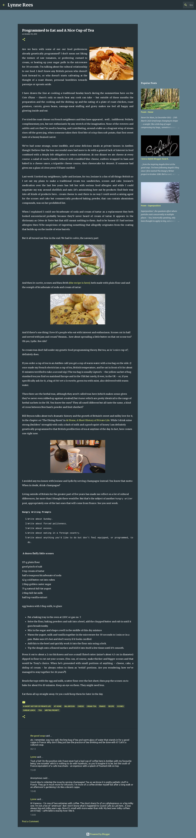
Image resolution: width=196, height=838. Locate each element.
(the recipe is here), (79, 282)
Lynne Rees (20, 5)
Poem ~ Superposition (151, 206)
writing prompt (52, 710)
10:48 (33, 791)
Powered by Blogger (98, 834)
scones (120, 706)
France (102, 706)
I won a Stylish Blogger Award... (155, 159)
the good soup (37, 735)
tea (40, 710)
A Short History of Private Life (37, 706)
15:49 (33, 770)
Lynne (33, 757)
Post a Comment (30, 821)
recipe (111, 706)
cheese (81, 706)
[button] (23, 39)
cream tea (91, 706)
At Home (57, 706)
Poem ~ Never (147, 112)
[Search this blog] (179, 5)
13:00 (33, 815)
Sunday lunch (29, 710)
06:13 (33, 749)
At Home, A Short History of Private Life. (88, 420)
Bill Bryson (70, 706)
